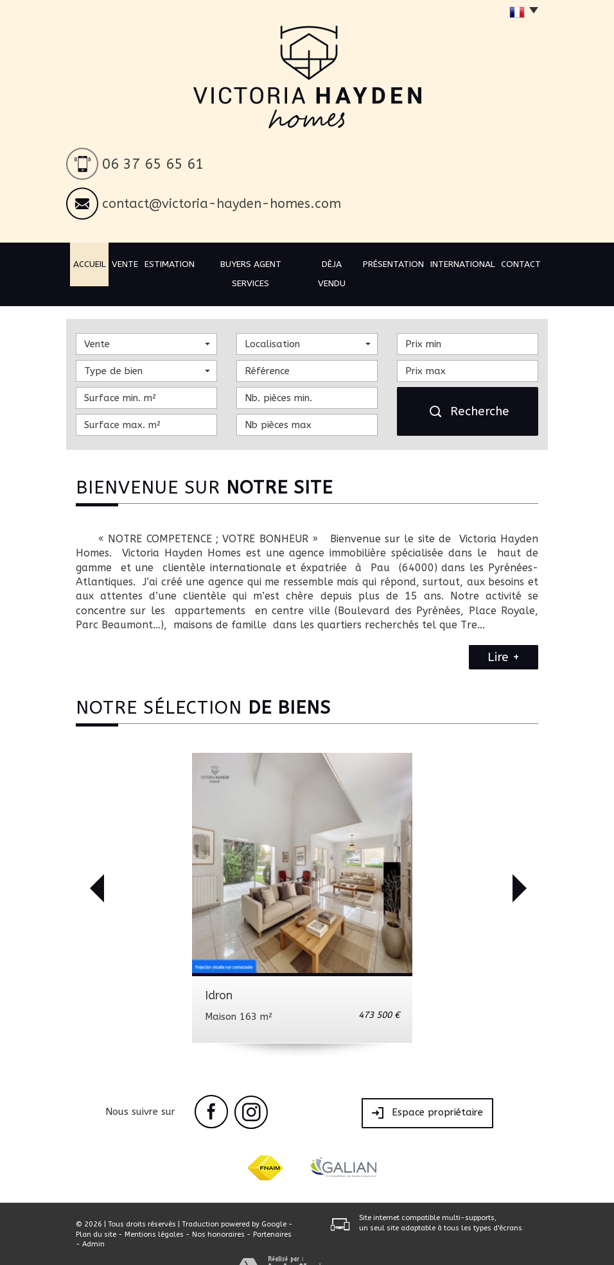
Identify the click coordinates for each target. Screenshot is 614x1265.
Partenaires (272, 1211)
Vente (135, 263)
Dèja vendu (333, 263)
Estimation (180, 263)
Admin (93, 1222)
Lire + (503, 635)
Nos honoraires (218, 1211)
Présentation (392, 263)
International (458, 263)
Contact (515, 263)
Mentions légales (154, 1211)
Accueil (97, 263)
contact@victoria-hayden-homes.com (221, 203)
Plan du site (96, 1211)
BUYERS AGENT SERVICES (257, 263)
